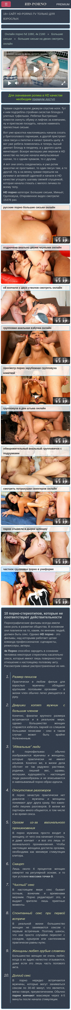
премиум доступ (43, 99)
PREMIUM (62, 4)
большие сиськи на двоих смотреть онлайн (33, 41)
